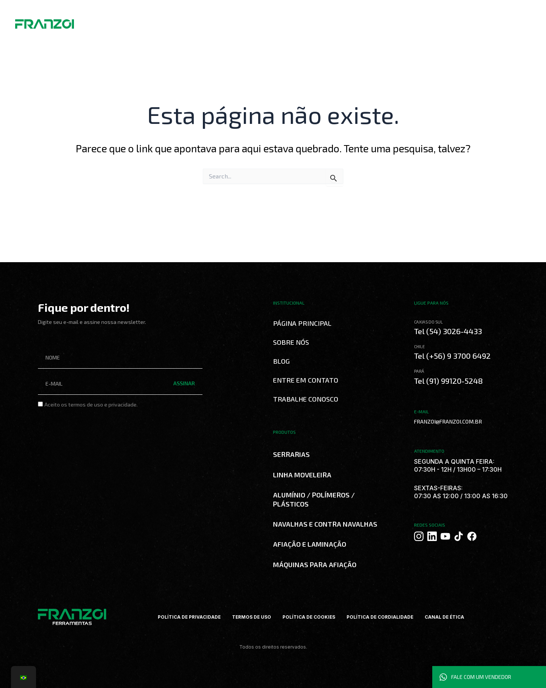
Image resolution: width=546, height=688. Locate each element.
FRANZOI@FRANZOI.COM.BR (446, 420)
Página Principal (302, 323)
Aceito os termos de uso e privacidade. (91, 404)
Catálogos (208, 22)
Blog (251, 22)
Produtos (179, 22)
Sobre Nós (145, 22)
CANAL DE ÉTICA (445, 617)
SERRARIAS (291, 454)
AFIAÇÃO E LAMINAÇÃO (309, 544)
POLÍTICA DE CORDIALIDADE (380, 617)
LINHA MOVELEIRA (302, 475)
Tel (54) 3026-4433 (448, 331)
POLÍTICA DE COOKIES (309, 617)
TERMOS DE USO (251, 617)
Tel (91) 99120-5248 (449, 380)
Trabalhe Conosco (284, 22)
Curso (233, 22)
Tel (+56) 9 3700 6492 (453, 355)
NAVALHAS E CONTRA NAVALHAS (325, 524)
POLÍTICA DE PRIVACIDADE (188, 617)
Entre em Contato (305, 380)
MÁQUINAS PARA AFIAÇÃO (314, 564)
